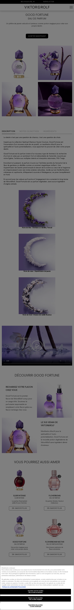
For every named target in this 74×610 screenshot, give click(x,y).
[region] (37, 587)
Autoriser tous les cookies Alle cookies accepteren (35, 591)
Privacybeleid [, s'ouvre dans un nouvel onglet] (22, 587)
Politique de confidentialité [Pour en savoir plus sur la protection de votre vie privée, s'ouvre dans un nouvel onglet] (10, 587)
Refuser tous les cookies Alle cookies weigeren (35, 598)
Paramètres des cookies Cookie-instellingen (35, 605)
